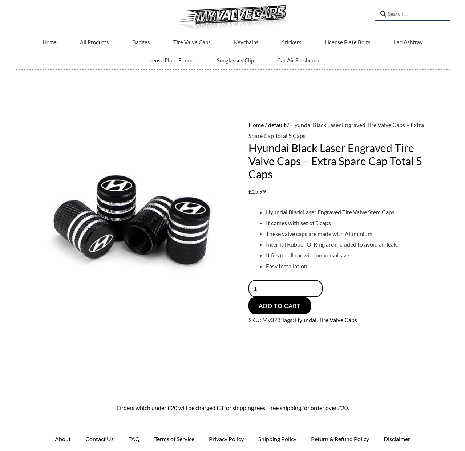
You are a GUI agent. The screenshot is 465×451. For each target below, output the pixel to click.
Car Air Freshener (298, 60)
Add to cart (280, 305)
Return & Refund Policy (340, 438)
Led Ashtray (408, 42)
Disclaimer (397, 438)
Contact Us (99, 438)
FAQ (134, 438)
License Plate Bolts (348, 42)
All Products (94, 42)
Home (50, 42)
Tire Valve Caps (192, 42)
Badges (141, 42)
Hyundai (305, 319)
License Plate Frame (169, 60)
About (63, 438)
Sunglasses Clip (235, 60)
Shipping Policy (277, 438)
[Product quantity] (285, 288)
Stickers (292, 42)
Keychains (246, 42)
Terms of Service (174, 438)
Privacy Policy (226, 438)
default (277, 124)
